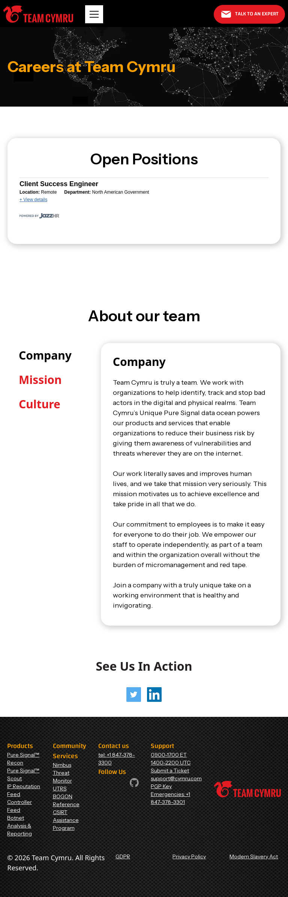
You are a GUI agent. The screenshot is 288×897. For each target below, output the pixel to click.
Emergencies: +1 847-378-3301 (170, 798)
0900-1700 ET (169, 754)
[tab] (45, 355)
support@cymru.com (176, 778)
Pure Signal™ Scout (23, 774)
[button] (94, 14)
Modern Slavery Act (254, 856)
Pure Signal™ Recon (23, 758)
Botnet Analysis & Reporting (19, 825)
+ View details (33, 199)
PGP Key (161, 786)
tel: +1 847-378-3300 (116, 758)
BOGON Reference (66, 800)
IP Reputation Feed (23, 790)
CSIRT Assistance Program (66, 820)
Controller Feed (19, 806)
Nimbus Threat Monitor (62, 773)
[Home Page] (38, 14)
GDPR (123, 856)
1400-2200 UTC (170, 762)
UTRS (60, 788)
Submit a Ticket (170, 770)
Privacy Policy (189, 856)
